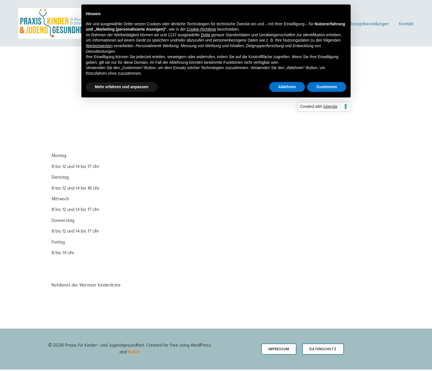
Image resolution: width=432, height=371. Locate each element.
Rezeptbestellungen (369, 24)
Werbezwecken (99, 46)
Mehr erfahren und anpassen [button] (121, 87)
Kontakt (406, 24)
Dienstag (60, 178)
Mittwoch (60, 199)
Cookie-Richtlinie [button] (201, 29)
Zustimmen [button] (326, 87)
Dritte (205, 35)
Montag (59, 156)
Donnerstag (63, 221)
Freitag (58, 242)
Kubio (134, 352)
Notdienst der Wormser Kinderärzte (86, 286)
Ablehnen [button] (287, 87)
